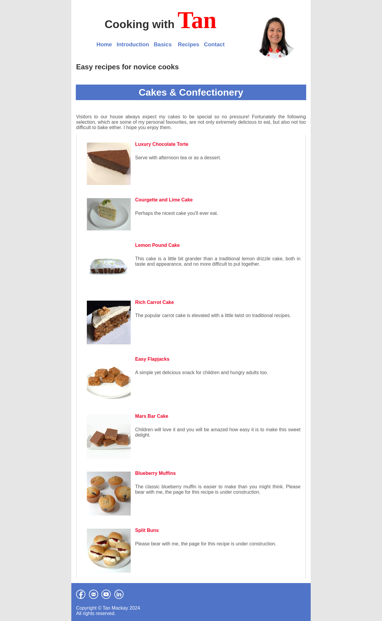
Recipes (188, 44)
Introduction (133, 44)
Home (104, 44)
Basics (163, 44)
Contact (214, 44)
